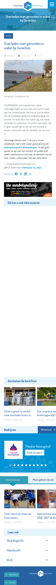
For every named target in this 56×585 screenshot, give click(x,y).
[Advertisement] (28, 291)
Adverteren (12, 574)
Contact (10, 582)
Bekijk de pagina (34, 452)
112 (8, 36)
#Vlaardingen (30, 147)
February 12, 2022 (32, 167)
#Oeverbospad (12, 147)
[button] (11, 465)
